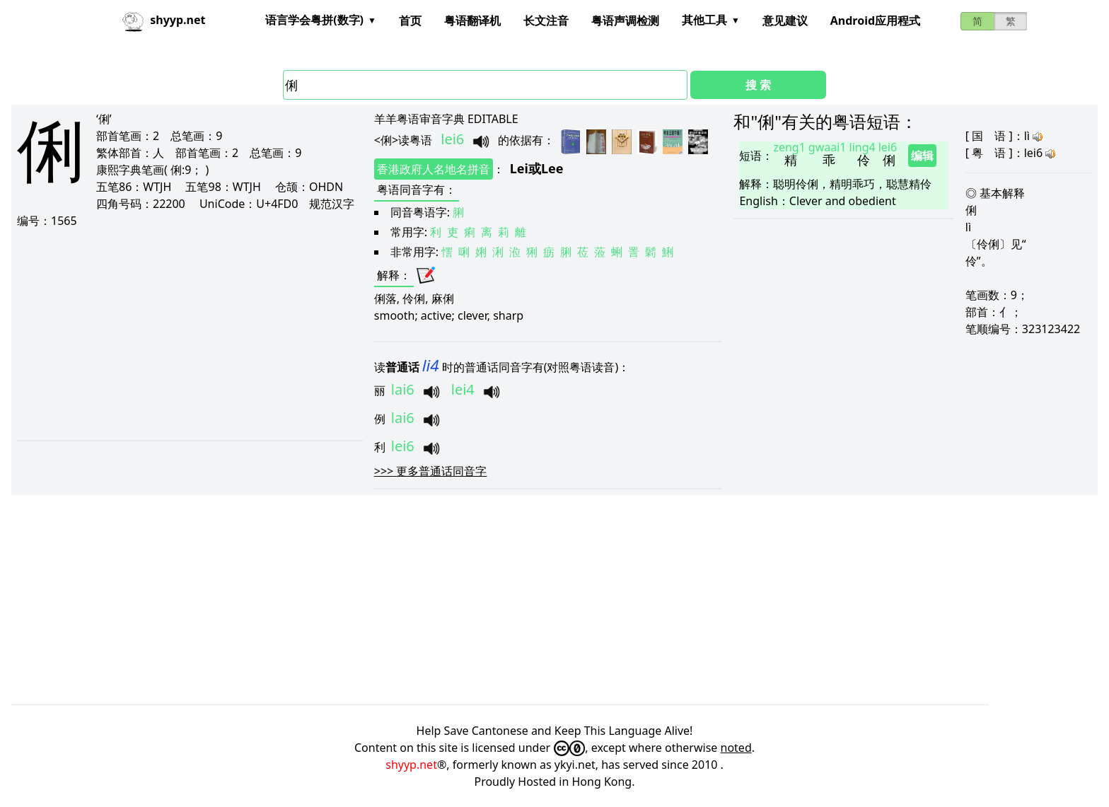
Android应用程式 (875, 20)
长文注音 (546, 20)
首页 (410, 20)
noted (736, 747)
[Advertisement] (184, 334)
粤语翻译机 (472, 20)
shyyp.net (411, 764)
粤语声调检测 (625, 20)
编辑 (922, 155)
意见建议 (785, 20)
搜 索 (758, 85)
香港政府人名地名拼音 (433, 169)
